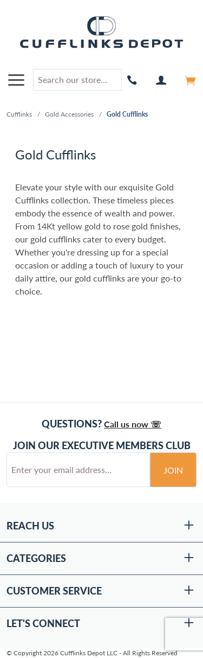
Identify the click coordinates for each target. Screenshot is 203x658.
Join (173, 470)
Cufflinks (19, 114)
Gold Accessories (69, 114)
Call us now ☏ (132, 424)
